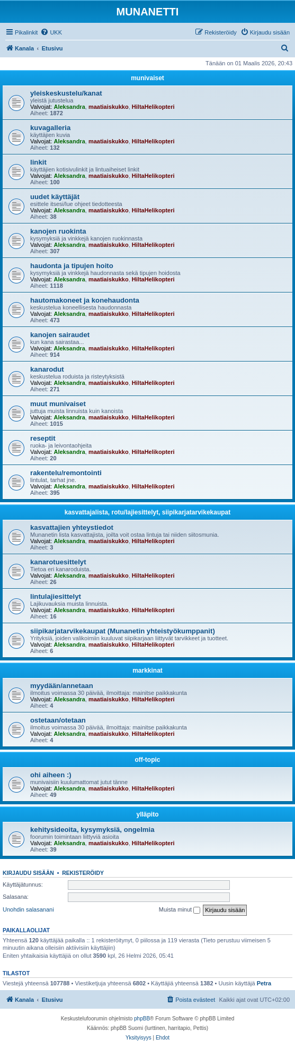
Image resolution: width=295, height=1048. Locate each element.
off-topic (147, 759)
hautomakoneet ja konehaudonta (84, 300)
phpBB (142, 1018)
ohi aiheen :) (50, 775)
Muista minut (179, 910)
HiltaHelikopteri (153, 107)
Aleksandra (69, 107)
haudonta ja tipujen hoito (71, 266)
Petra (264, 983)
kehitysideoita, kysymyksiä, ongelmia (92, 830)
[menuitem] (51, 32)
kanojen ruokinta (58, 231)
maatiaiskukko (108, 107)
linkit (38, 162)
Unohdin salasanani (28, 909)
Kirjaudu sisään (28, 873)
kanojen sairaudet (60, 335)
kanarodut (47, 369)
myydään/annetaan (61, 686)
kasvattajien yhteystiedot (71, 527)
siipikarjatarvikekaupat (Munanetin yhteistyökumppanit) (122, 631)
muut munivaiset (58, 404)
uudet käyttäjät (54, 197)
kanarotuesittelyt (58, 562)
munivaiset (147, 78)
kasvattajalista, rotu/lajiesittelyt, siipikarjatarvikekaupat (147, 512)
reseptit (43, 438)
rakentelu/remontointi (66, 473)
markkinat (147, 670)
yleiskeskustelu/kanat (66, 93)
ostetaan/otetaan (58, 720)
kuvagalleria (50, 128)
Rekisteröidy (83, 873)
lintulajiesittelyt (55, 596)
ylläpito (147, 814)
